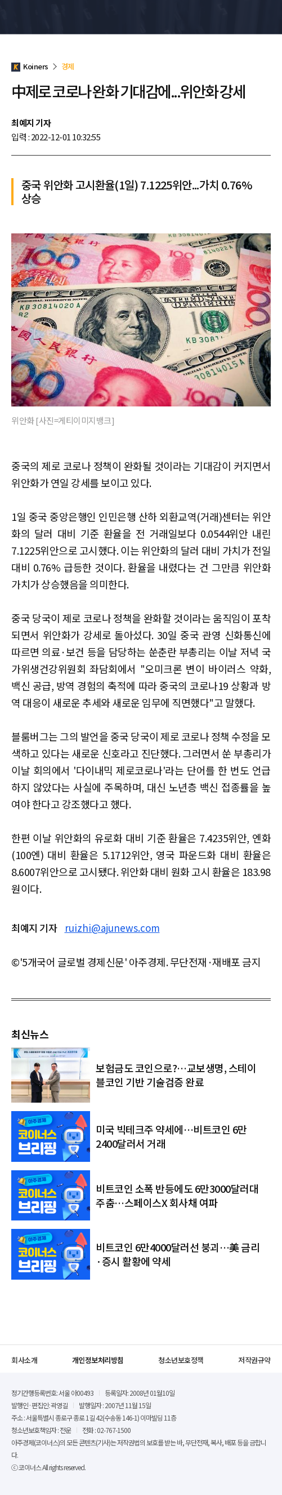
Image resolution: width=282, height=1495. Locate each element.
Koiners (36, 17)
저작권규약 (254, 1360)
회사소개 (24, 1360)
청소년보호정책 (181, 1360)
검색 (244, 17)
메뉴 (265, 17)
